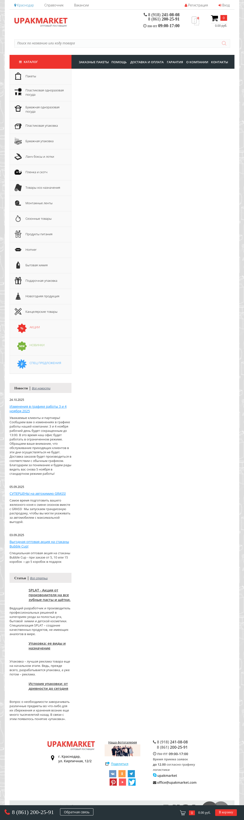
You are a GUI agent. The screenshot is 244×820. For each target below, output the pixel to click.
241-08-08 (162, 15)
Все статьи (39, 578)
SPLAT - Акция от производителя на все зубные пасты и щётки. (50, 595)
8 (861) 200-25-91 (33, 812)
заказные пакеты (94, 62)
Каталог (28, 62)
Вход (224, 5)
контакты (219, 62)
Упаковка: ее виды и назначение (47, 645)
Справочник (53, 5)
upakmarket (165, 775)
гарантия (175, 62)
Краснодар (24, 5)
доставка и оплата (147, 62)
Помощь (119, 62)
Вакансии (81, 5)
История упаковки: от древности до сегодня (48, 686)
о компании (197, 62)
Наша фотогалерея (122, 748)
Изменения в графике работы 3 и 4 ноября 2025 (38, 408)
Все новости (41, 388)
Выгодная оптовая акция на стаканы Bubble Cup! (39, 543)
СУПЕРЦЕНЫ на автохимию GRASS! (38, 493)
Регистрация (196, 5)
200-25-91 (164, 19)
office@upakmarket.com (175, 782)
